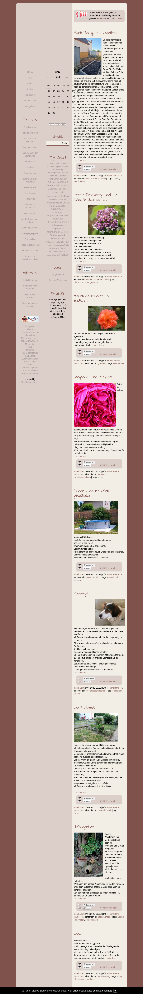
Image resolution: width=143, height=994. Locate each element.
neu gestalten (91, 920)
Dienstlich (78, 282)
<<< (49, 77)
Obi (75, 979)
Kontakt (30, 89)
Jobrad (101, 477)
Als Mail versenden (108, 169)
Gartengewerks (91, 282)
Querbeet (101, 363)
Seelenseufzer (30, 187)
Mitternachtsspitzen (30, 338)
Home (30, 72)
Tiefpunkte (30, 199)
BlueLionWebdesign (30, 382)
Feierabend (79, 580)
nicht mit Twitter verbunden (79, 169)
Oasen (77, 694)
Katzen (81, 979)
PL (121, 175)
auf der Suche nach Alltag (98, 279)
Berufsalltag (79, 181)
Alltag (119, 976)
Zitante (30, 329)
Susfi (30, 364)
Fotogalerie (30, 106)
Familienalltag (103, 976)
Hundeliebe (117, 691)
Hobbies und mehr (30, 133)
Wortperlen (30, 326)
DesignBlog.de (57, 274)
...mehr (119, 18)
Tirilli (30, 347)
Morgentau (30, 344)
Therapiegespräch (30, 233)
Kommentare (113, 175)
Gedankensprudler (30, 367)
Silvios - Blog (30, 362)
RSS (76, 363)
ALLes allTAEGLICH (30, 341)
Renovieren (79, 920)
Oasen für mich (93, 577)
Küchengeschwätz (30, 228)
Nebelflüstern (30, 193)
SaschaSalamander (30, 332)
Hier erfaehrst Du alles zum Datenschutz (90, 990)
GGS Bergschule (30, 353)
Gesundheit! (118, 363)
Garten (116, 178)
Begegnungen (103, 917)
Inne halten (79, 175)
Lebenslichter (30, 335)
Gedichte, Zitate (30, 280)
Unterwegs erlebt (30, 250)
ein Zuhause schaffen (96, 178)
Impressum (30, 95)
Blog (30, 78)
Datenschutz (30, 100)
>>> (66, 77)
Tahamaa (30, 350)
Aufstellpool (112, 577)
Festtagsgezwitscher (95, 691)
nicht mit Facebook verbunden (79, 166)
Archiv (30, 83)
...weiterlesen (80, 160)
